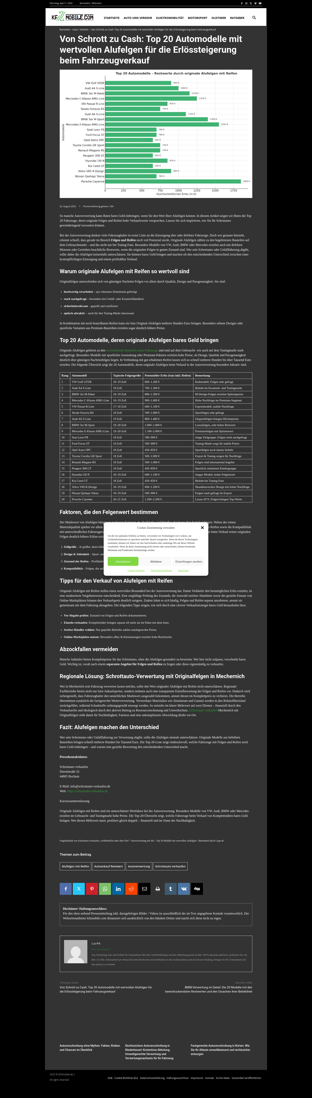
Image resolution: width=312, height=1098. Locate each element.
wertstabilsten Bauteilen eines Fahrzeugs (132, 350)
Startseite (64, 29)
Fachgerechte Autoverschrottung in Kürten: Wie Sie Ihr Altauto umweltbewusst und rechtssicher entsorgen (220, 1049)
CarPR (96, 943)
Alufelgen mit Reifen (75, 866)
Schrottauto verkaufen (203, 710)
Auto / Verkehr (80, 29)
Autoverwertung (139, 866)
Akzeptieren (123, 561)
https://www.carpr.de (101, 949)
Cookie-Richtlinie (136, 570)
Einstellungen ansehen (188, 561)
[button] (202, 528)
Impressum (183, 570)
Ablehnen (156, 561)
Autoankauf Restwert (108, 866)
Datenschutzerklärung (161, 570)
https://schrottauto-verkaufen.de (87, 791)
